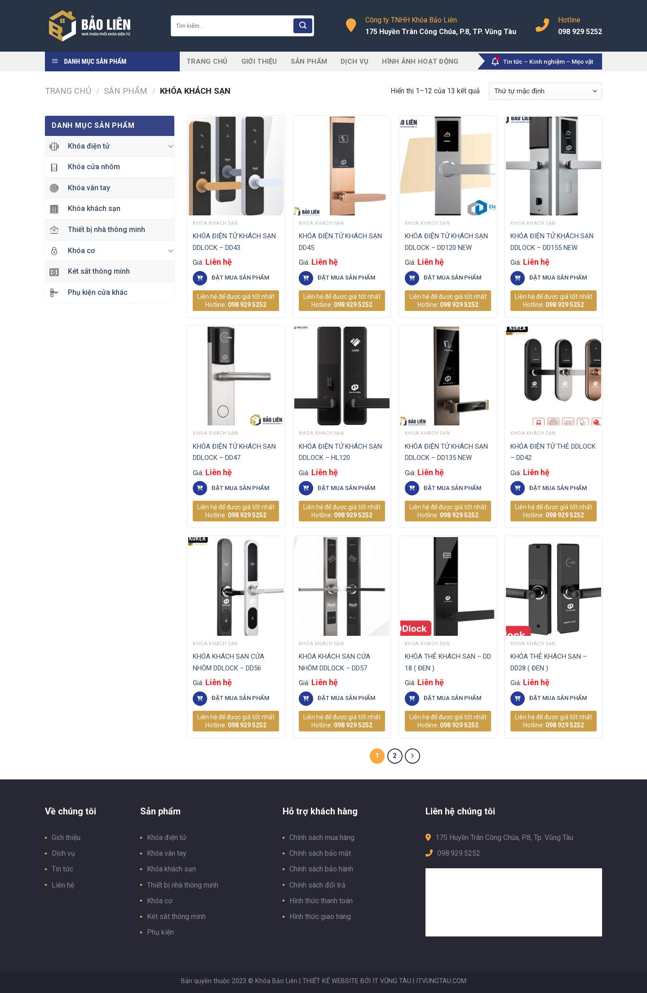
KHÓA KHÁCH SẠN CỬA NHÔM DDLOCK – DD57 (334, 662)
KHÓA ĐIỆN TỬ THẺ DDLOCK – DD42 (553, 452)
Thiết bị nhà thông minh (182, 885)
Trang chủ (207, 61)
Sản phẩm (309, 61)
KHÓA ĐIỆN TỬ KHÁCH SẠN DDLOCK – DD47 (234, 452)
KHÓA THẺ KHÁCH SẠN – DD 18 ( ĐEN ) (448, 662)
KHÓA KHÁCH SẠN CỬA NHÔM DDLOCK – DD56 (228, 662)
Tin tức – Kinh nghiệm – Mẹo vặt (542, 61)
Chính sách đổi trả (317, 885)
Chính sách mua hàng (322, 837)
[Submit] (302, 26)
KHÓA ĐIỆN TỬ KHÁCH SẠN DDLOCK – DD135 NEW (446, 452)
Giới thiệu (259, 61)
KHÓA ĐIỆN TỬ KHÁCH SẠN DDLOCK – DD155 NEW (552, 242)
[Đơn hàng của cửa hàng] (545, 91)
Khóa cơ (159, 901)
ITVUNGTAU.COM (441, 981)
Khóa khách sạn (171, 869)
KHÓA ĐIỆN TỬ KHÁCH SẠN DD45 (340, 242)
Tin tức (62, 869)
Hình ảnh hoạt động (420, 61)
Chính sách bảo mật (320, 853)
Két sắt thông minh (176, 916)
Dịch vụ (354, 61)
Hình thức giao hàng (320, 916)
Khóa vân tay (166, 853)
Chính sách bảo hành (321, 869)
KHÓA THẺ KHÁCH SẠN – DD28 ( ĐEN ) (548, 662)
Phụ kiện (160, 932)
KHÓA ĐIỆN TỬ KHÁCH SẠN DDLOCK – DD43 (234, 242)
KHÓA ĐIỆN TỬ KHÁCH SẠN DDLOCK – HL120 (340, 452)
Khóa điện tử (166, 837)
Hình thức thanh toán (321, 901)
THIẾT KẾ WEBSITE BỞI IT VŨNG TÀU (356, 981)
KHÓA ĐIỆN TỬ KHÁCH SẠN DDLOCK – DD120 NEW (446, 242)
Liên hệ (63, 885)
